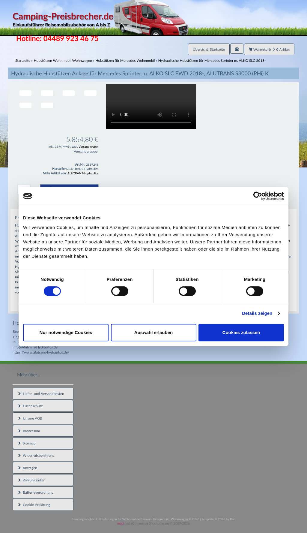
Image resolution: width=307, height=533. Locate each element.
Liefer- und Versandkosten (40, 393)
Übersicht (209, 49)
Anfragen (27, 467)
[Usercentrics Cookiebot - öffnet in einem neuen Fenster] (257, 195)
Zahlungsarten (31, 480)
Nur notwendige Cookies (66, 332)
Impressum (28, 431)
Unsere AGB (29, 418)
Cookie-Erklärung (33, 504)
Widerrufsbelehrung (36, 455)
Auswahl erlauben (153, 332)
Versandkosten (89, 146)
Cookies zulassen (241, 332)
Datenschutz (30, 406)
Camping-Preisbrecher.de (100, 19)
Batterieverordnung (35, 492)
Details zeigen (257, 313)
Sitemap (26, 443)
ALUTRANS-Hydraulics (83, 173)
